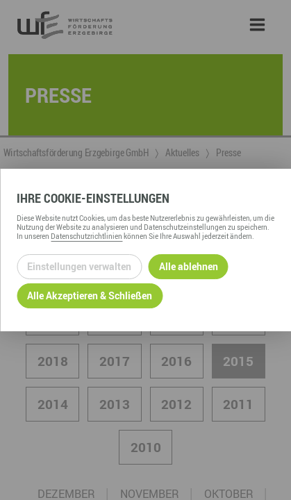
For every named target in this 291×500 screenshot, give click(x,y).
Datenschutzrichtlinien (86, 236)
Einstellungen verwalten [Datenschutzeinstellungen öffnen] (79, 266)
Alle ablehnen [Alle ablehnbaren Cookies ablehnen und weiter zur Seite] (188, 266)
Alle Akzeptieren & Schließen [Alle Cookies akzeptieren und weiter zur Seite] (89, 295)
